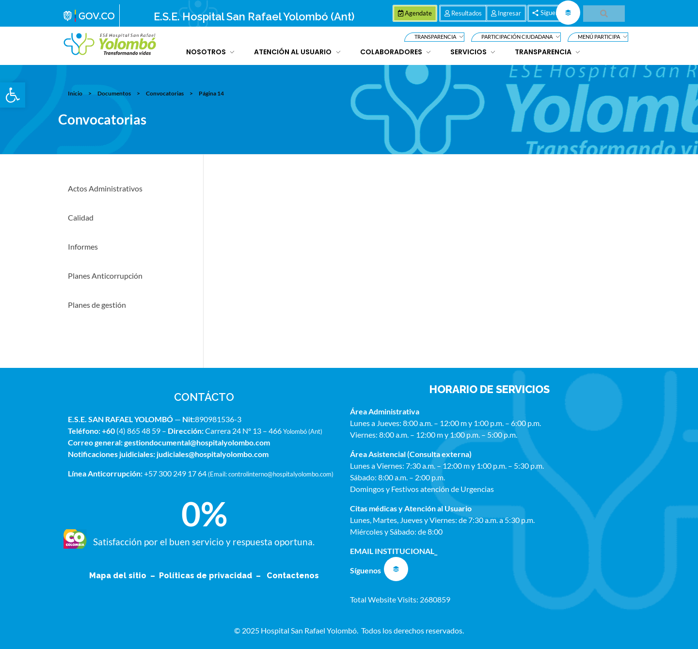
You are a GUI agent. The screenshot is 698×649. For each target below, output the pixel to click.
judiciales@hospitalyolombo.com (213, 454)
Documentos (114, 93)
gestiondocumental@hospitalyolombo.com (197, 442)
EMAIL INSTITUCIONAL (392, 550)
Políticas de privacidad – (212, 575)
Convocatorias (165, 93)
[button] (12, 95)
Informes (83, 246)
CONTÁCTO (204, 397)
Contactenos (293, 575)
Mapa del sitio (118, 575)
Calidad (81, 217)
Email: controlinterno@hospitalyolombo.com (271, 474)
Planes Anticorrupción (105, 275)
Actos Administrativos (105, 188)
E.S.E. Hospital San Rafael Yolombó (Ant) (254, 16)
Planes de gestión (97, 304)
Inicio (75, 93)
